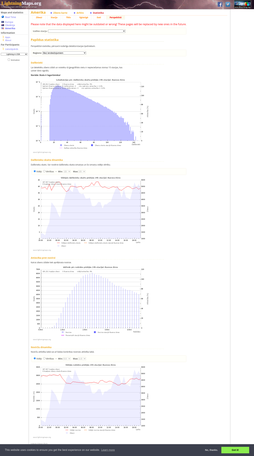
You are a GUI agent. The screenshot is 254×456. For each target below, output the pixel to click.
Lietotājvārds (11, 49)
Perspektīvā (115, 17)
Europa (9, 22)
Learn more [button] (108, 449)
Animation (16, 60)
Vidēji (39, 171)
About (8, 40)
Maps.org (21, 3)
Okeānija (10, 25)
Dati (99, 17)
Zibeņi (39, 17)
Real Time (10, 17)
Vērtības (50, 171)
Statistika (98, 12)
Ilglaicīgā (83, 17)
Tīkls (68, 17)
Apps (7, 37)
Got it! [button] (235, 450)
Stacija (54, 17)
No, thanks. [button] (211, 450)
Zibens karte (60, 12)
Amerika (10, 28)
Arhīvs (80, 12)
